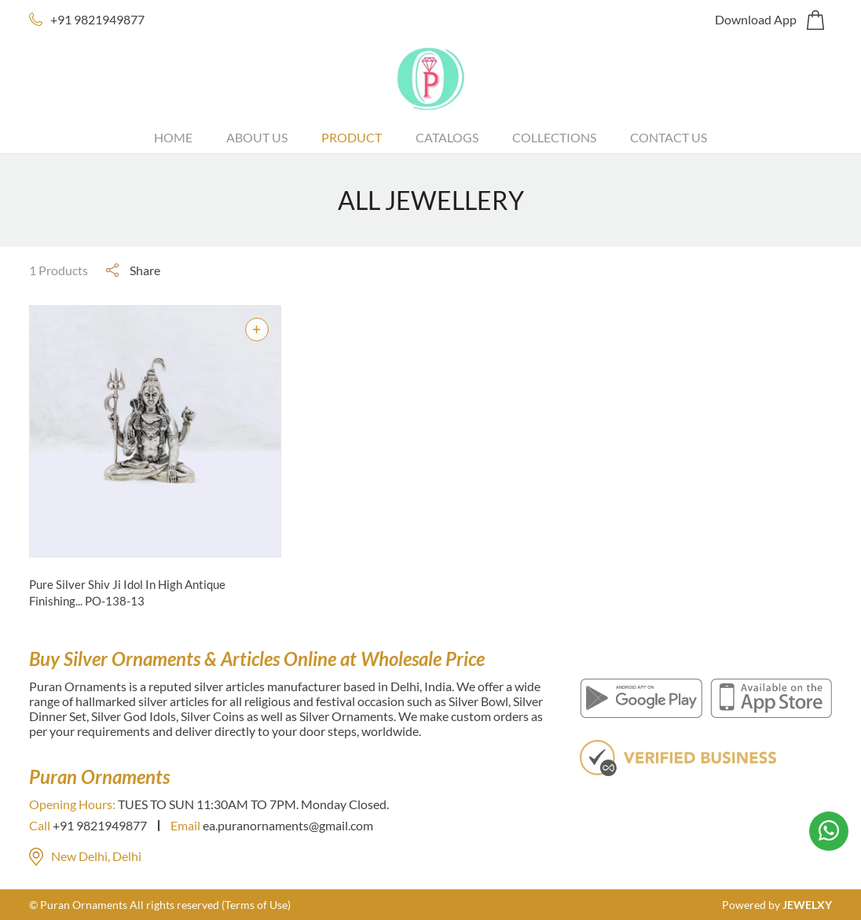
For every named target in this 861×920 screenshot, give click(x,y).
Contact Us (668, 137)
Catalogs (447, 137)
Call (39, 825)
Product (351, 137)
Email (185, 825)
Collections (554, 137)
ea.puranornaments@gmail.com (288, 825)
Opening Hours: (72, 804)
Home (173, 137)
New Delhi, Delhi (85, 857)
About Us (257, 137)
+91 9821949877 (97, 19)
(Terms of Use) (256, 904)
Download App (756, 19)
